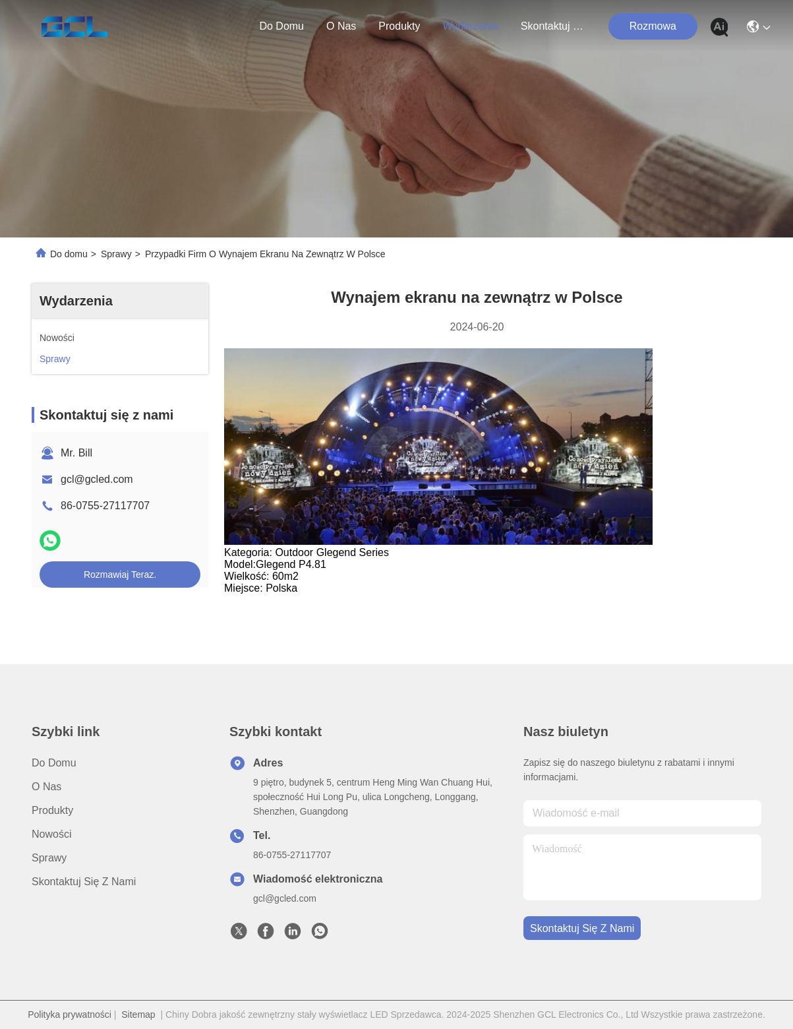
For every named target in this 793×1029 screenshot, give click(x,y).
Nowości (51, 834)
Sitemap (138, 1014)
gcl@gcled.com (97, 479)
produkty (399, 26)
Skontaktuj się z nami (552, 26)
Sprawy (116, 254)
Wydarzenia (470, 26)
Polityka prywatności (69, 1014)
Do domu (281, 26)
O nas (341, 26)
